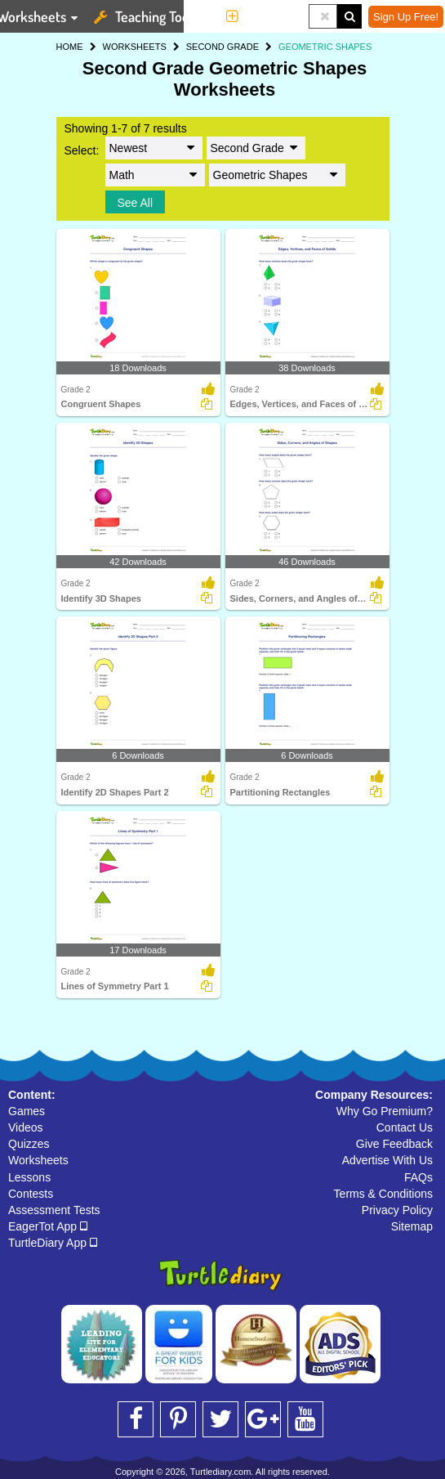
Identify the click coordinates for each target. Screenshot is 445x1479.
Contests (30, 1193)
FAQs (418, 1177)
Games (26, 1111)
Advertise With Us (387, 1160)
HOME (69, 47)
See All (136, 202)
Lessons (29, 1177)
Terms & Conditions (383, 1193)
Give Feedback (394, 1143)
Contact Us (404, 1127)
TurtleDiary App (52, 1242)
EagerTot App (47, 1226)
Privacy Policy (397, 1210)
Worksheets (38, 1160)
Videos (25, 1127)
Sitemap (412, 1226)
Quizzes (29, 1143)
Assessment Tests (54, 1210)
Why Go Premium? (384, 1111)
